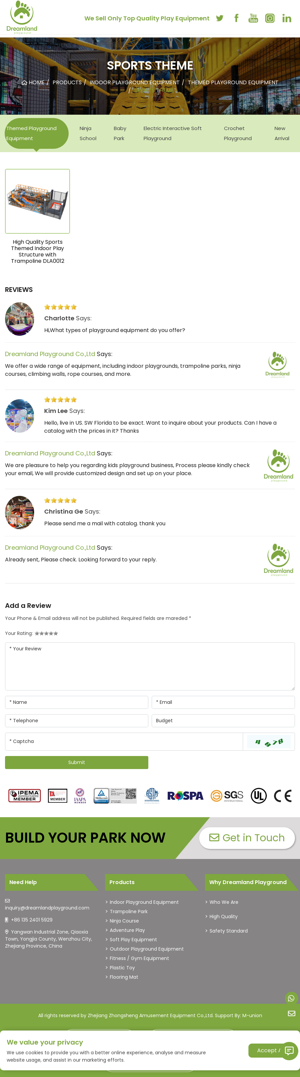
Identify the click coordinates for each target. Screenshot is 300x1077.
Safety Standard (229, 931)
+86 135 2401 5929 (32, 920)
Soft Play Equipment (133, 939)
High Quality (224, 916)
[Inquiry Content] (150, 666)
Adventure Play (127, 930)
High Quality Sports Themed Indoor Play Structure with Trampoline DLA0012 (37, 251)
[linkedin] (286, 18)
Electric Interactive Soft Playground (173, 133)
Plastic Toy (122, 967)
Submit (76, 762)
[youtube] (253, 18)
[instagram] (269, 18)
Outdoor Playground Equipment (147, 949)
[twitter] (219, 18)
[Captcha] (124, 742)
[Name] (76, 702)
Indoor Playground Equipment (144, 902)
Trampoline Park (129, 911)
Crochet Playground (238, 133)
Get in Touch (247, 838)
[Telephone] (76, 720)
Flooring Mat (124, 977)
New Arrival (282, 133)
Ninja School (88, 133)
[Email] (223, 702)
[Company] (223, 720)
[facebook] (236, 18)
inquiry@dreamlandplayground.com (47, 907)
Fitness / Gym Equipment (139, 958)
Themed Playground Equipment (31, 133)
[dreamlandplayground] (24, 796)
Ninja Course (124, 921)
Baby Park (120, 133)
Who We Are (224, 902)
